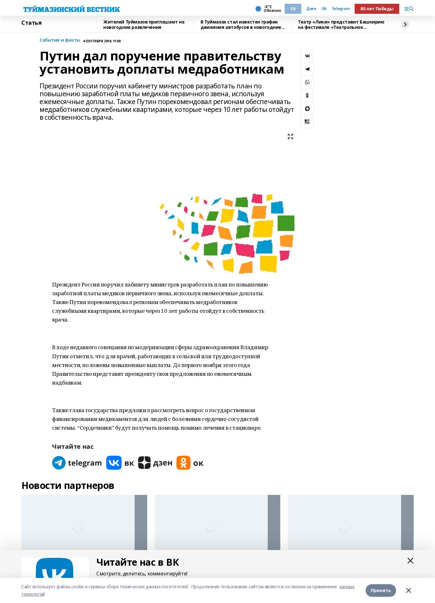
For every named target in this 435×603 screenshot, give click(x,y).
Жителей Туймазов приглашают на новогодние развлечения (143, 24)
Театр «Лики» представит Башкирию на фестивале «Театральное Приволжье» (341, 24)
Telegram (341, 9)
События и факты (60, 40)
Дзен (311, 9)
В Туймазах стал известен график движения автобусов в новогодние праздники (241, 24)
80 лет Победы (377, 9)
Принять (381, 590)
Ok (324, 9)
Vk (293, 9)
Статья (31, 22)
